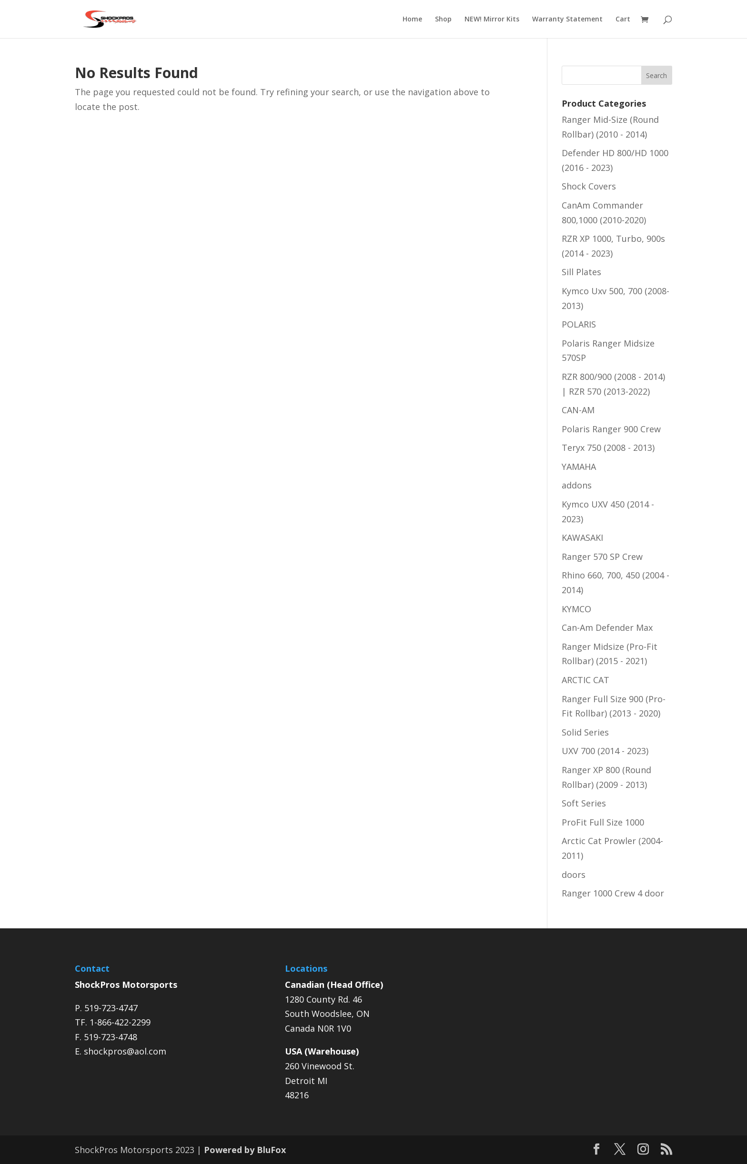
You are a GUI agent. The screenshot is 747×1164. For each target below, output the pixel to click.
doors (573, 874)
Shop (443, 19)
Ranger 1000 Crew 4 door (613, 893)
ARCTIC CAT (585, 680)
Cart (623, 19)
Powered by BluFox (245, 1149)
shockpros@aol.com (125, 1051)
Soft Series (584, 803)
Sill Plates (581, 272)
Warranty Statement (567, 19)
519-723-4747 (111, 1008)
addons (577, 485)
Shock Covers (589, 186)
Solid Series (585, 732)
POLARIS (579, 324)
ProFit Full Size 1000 (603, 822)
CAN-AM (578, 410)
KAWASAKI (582, 537)
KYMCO (576, 609)
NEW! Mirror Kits (491, 19)
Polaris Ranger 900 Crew (611, 429)
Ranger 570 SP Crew (602, 556)
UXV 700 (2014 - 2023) (605, 750)
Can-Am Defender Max (607, 627)
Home (412, 19)
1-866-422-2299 (120, 1022)
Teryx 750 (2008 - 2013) (608, 447)
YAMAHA (579, 466)
